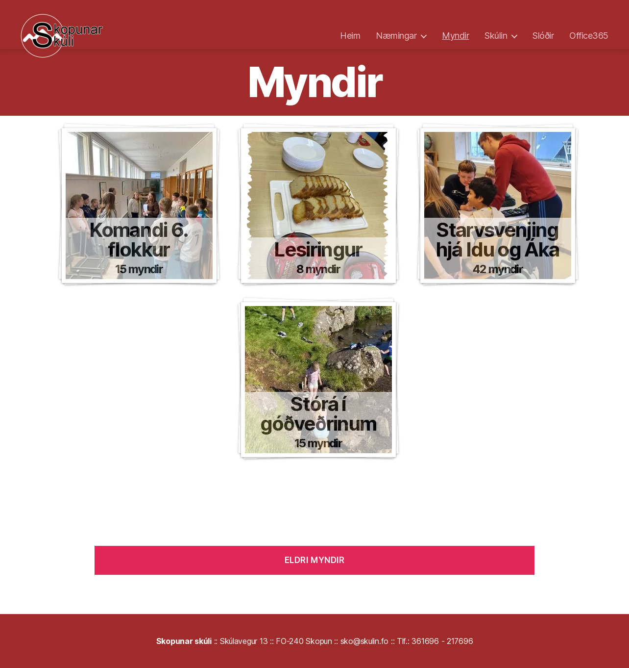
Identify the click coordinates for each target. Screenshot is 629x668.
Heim (350, 35)
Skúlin (495, 35)
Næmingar (396, 35)
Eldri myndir (315, 560)
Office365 (588, 35)
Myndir (455, 35)
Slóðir (543, 35)
